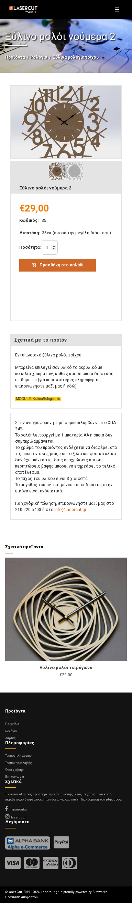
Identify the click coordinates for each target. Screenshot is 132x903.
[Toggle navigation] (117, 10)
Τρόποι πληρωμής (18, 755)
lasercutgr (16, 809)
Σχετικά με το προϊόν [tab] (40, 340)
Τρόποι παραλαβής (18, 763)
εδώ (71, 386)
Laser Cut (15, 892)
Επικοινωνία (14, 776)
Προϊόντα (15, 57)
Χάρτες (10, 738)
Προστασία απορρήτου (21, 897)
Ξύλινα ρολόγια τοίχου (76, 57)
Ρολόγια (38, 57)
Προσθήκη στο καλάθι (58, 265)
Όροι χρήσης (14, 770)
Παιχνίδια (12, 724)
